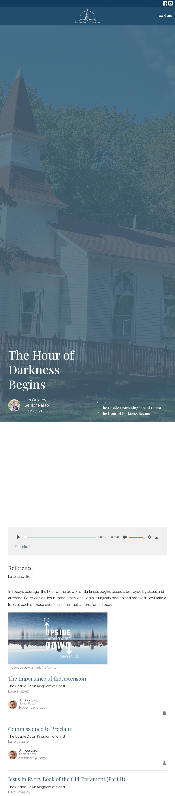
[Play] (18, 537)
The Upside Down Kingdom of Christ (131, 408)
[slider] (60, 537)
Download (22, 546)
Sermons (103, 402)
